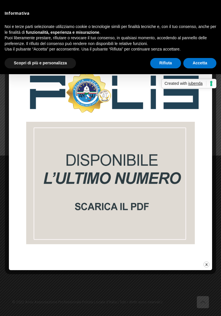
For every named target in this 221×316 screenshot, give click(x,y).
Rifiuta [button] (165, 63)
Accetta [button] (200, 63)
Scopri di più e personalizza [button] (40, 63)
